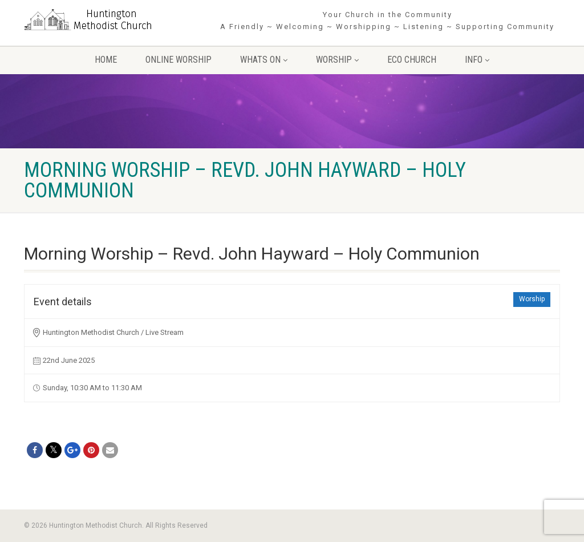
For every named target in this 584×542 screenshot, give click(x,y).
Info (477, 59)
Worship (337, 59)
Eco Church (411, 59)
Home (106, 59)
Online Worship (178, 59)
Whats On (263, 59)
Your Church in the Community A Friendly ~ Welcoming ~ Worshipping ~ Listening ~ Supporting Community (387, 20)
